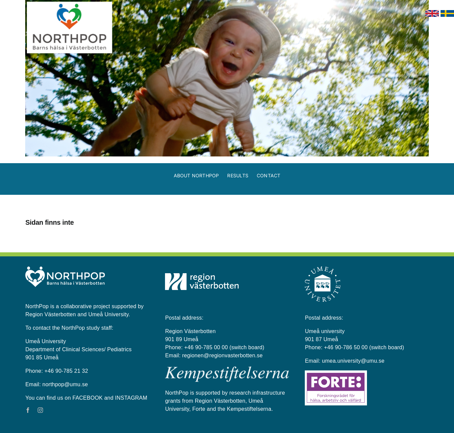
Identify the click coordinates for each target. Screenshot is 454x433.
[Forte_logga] (336, 373)
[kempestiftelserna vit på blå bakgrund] (227, 369)
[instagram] (40, 410)
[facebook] (28, 410)
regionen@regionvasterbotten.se (222, 355)
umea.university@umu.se (353, 361)
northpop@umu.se (65, 384)
